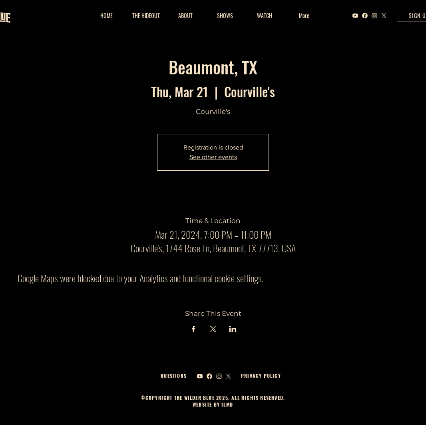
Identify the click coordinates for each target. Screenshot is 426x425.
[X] (384, 15)
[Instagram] (374, 15)
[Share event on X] (213, 329)
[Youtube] (355, 15)
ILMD (226, 404)
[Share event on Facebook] (193, 329)
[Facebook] (364, 15)
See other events (213, 157)
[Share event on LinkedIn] (233, 329)
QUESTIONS (174, 375)
